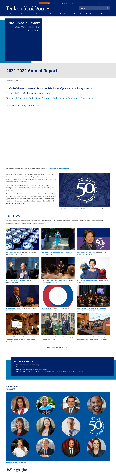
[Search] (107, 8)
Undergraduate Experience (66, 98)
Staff (76, 3)
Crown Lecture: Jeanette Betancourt (87, 280)
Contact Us (92, 3)
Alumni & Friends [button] (64, 14)
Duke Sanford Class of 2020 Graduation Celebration (55, 252)
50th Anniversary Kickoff (13, 252)
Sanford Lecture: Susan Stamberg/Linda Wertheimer (91, 308)
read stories (29, 367)
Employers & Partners (104, 3)
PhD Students (83, 3)
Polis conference (46, 308)
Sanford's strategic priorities (28, 188)
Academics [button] (11, 14)
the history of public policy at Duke (36, 369)
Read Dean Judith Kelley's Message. (60, 168)
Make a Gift (44, 3)
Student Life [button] (78, 14)
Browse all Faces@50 (12, 462)
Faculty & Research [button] (36, 14)
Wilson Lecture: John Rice (13, 308)
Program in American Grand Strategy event (53, 280)
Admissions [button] (22, 14)
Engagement (87, 98)
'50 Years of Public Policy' (82, 209)
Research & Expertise (16, 98)
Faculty (71, 3)
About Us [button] (89, 14)
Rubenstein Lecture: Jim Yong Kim (15, 280)
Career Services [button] (50, 14)
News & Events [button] (100, 14)
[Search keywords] (92, 8)
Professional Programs (40, 98)
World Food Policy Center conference (87, 337)
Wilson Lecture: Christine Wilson (86, 252)
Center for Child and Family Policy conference (19, 337)
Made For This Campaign (59, 3)
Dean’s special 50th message (30, 365)
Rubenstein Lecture (47, 337)
